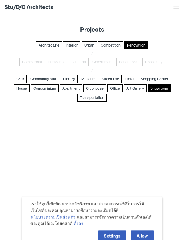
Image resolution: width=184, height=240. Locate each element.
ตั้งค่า (78, 230)
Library (69, 79)
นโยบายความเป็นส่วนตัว (53, 224)
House (21, 88)
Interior (72, 45)
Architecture (49, 45)
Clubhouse (95, 88)
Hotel (129, 79)
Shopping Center (154, 79)
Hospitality (153, 62)
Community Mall (43, 79)
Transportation (92, 97)
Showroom (159, 88)
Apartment (71, 88)
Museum (88, 79)
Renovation (136, 45)
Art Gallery (135, 88)
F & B (20, 79)
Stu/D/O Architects (28, 7)
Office (115, 88)
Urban (89, 45)
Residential (57, 62)
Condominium (44, 88)
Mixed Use (110, 79)
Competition (111, 45)
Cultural (79, 62)
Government (102, 62)
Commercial (32, 62)
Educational (129, 62)
